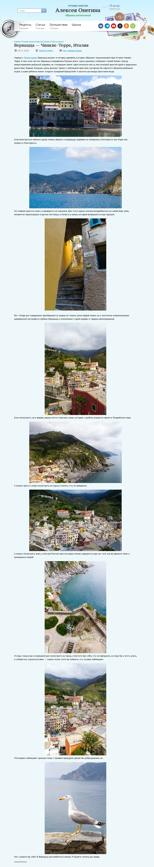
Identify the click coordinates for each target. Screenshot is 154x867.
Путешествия (59, 24)
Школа (76, 24)
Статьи (40, 24)
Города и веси (46, 50)
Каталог (23, 28)
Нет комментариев (72, 50)
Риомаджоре (30, 57)
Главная (17, 41)
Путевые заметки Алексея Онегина (35, 41)
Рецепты (25, 24)
